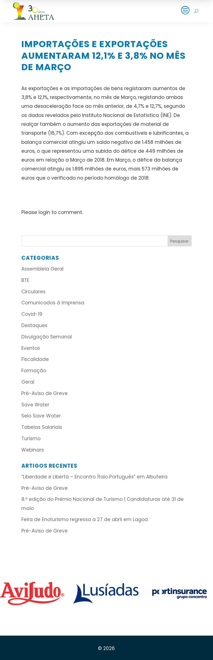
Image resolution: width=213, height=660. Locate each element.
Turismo (30, 438)
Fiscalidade (35, 359)
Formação (33, 370)
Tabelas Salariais (41, 427)
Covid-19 (31, 314)
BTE (25, 280)
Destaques (34, 325)
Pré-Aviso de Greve (44, 393)
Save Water (35, 404)
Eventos (30, 348)
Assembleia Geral (42, 269)
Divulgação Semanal (46, 336)
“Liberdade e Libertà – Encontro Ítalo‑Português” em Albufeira (95, 476)
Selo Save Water (41, 415)
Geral (27, 382)
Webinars (32, 450)
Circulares (33, 291)
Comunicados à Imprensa (52, 302)
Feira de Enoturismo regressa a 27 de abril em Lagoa (84, 519)
